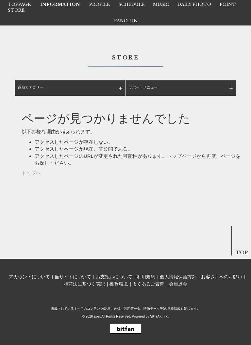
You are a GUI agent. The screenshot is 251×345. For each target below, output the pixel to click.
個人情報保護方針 (178, 276)
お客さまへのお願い (221, 276)
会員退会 (178, 284)
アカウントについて (29, 276)
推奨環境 (118, 284)
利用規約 (146, 276)
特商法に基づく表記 (84, 284)
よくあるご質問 (148, 284)
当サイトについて (73, 276)
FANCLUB (125, 21)
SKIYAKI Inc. (159, 316)
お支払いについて (114, 276)
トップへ (31, 173)
